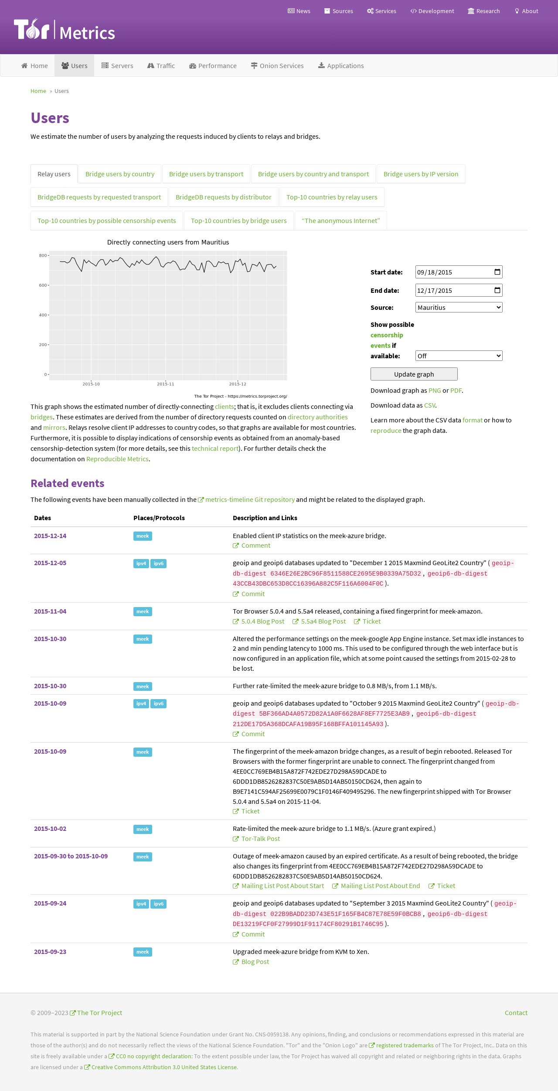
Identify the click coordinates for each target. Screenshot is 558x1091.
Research (483, 11)
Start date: (387, 272)
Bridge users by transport (206, 173)
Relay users (54, 173)
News (298, 11)
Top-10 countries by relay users (332, 196)
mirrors (54, 427)
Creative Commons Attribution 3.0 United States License (164, 1067)
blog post (254, 961)
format (473, 419)
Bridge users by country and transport (313, 173)
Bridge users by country (119, 173)
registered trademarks (405, 1045)
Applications (340, 65)
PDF (456, 390)
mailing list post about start (282, 885)
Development (431, 11)
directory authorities (318, 416)
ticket (371, 621)
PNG (435, 390)
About (525, 11)
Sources (338, 11)
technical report (215, 448)
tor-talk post (260, 838)
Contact (516, 1012)
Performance (212, 65)
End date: (385, 290)
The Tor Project (99, 1012)
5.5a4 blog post (323, 621)
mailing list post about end (381, 885)
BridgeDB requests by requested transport (99, 196)
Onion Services (277, 65)
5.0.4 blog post (263, 621)
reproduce (386, 430)
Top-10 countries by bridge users (239, 220)
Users (74, 65)
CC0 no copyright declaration (153, 1056)
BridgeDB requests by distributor (224, 196)
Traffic (160, 65)
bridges (42, 416)
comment (255, 545)
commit (252, 593)
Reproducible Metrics (117, 458)
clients (224, 406)
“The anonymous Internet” (341, 220)
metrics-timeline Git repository (250, 499)
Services (381, 11)
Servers (117, 65)
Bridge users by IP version (421, 173)
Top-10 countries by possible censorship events (106, 220)
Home (34, 65)
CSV (429, 405)
